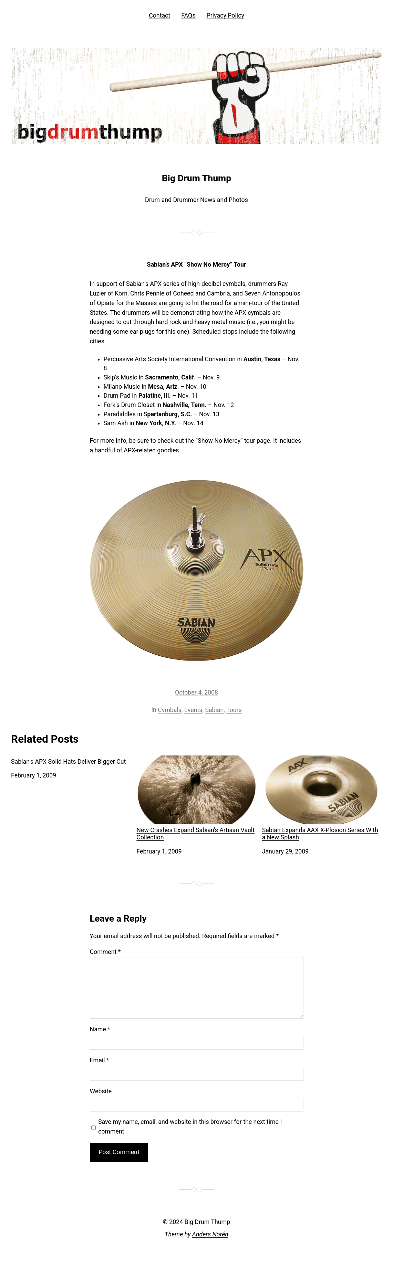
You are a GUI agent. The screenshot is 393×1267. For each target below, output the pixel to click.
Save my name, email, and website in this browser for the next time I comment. (190, 1126)
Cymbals (170, 710)
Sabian (214, 710)
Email (99, 1060)
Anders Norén (210, 1234)
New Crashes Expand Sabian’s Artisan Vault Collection (196, 798)
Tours (234, 710)
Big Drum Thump (196, 178)
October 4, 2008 (196, 692)
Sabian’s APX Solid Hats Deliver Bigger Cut (68, 761)
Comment (105, 951)
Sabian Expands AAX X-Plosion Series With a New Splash (322, 798)
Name (100, 1029)
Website (101, 1091)
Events (193, 710)
